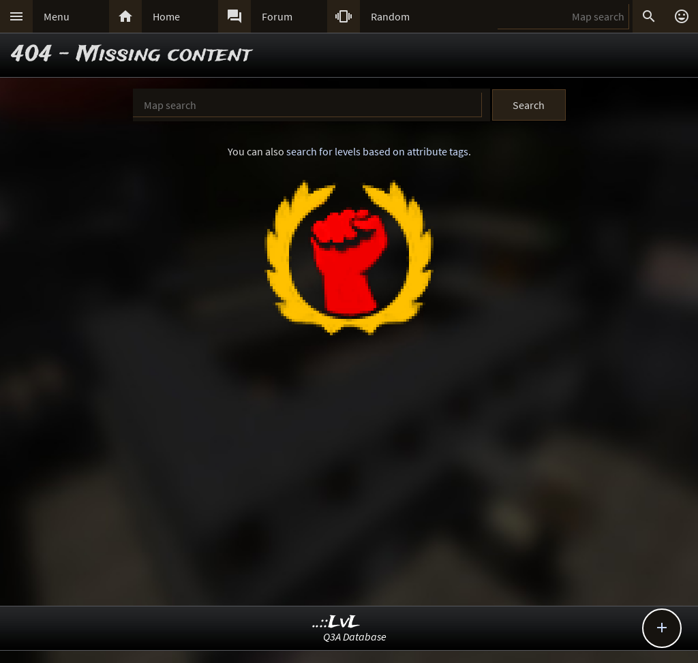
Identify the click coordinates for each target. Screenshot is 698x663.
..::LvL (336, 622)
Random (390, 16)
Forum (277, 16)
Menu (57, 16)
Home (166, 16)
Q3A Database (354, 636)
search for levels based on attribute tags (377, 151)
